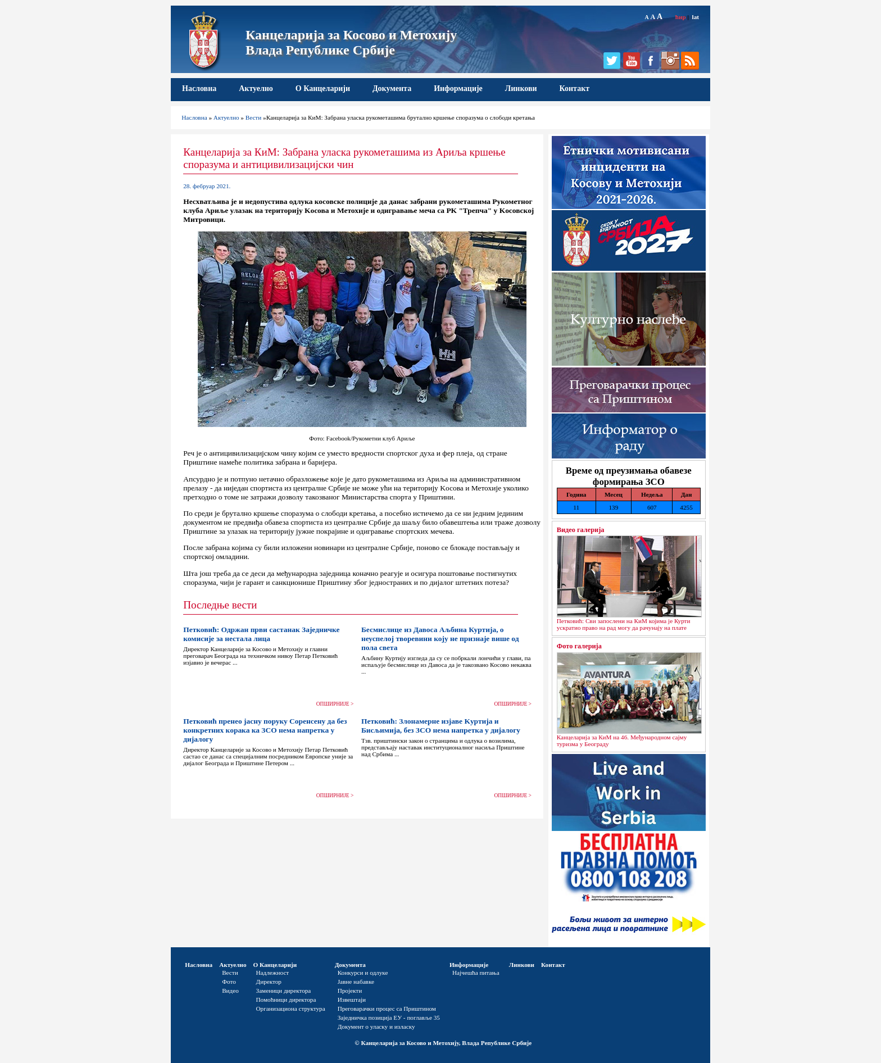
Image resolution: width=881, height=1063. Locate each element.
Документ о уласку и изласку (376, 1026)
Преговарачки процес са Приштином (387, 1008)
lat (695, 16)
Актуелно (256, 88)
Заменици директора (283, 990)
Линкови (521, 88)
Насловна (199, 88)
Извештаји (352, 999)
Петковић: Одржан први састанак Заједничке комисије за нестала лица (261, 634)
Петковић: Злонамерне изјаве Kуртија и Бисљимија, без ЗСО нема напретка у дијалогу (440, 725)
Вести (254, 117)
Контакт (575, 88)
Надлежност (272, 972)
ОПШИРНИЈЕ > (335, 704)
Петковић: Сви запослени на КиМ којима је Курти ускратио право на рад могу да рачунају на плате (624, 624)
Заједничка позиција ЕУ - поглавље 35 (389, 1017)
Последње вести (220, 605)
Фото (229, 981)
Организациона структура (290, 1008)
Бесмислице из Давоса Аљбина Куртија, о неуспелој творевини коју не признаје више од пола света (440, 638)
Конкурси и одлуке (363, 972)
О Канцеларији (323, 88)
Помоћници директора (286, 999)
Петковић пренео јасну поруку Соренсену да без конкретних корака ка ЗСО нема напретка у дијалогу (265, 730)
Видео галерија (581, 530)
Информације (458, 88)
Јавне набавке (356, 981)
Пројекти (350, 990)
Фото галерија (579, 646)
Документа (392, 88)
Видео (230, 990)
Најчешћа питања (475, 972)
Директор (268, 981)
